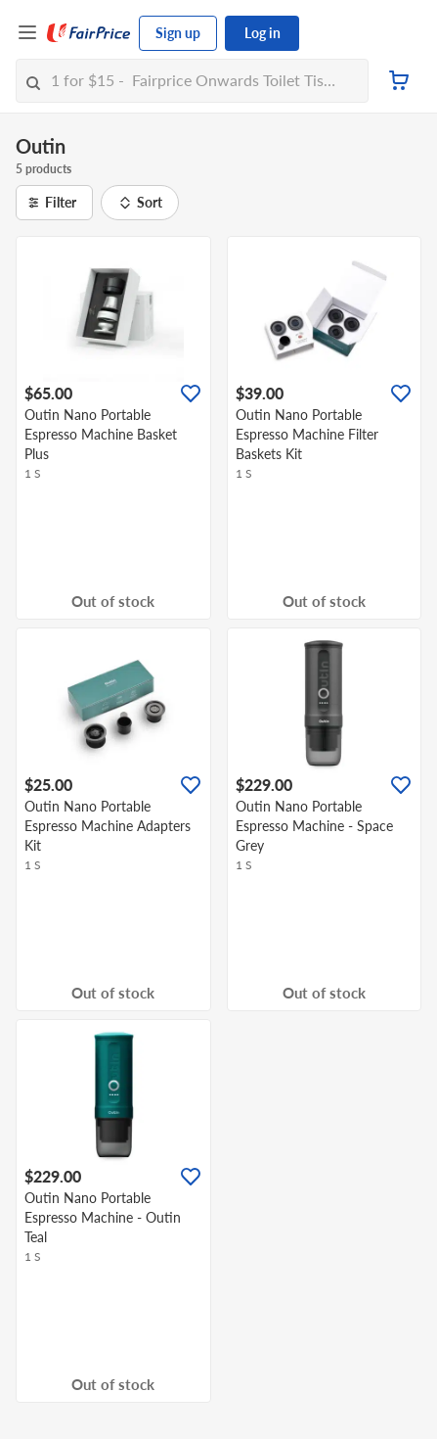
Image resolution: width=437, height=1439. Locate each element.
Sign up (177, 32)
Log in (262, 32)
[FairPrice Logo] (89, 33)
